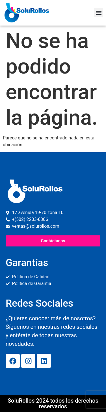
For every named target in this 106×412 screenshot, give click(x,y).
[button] (98, 12)
